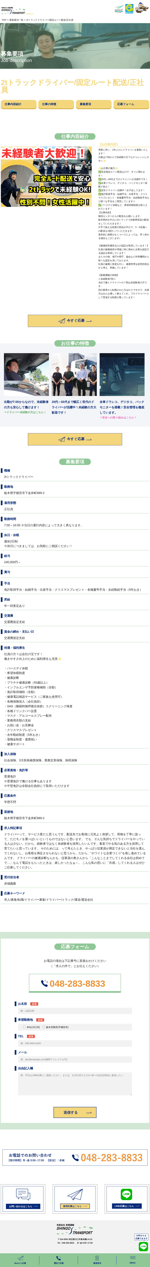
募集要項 (87, 105)
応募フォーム (129, 105)
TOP (4, 20)
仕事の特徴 (52, 105)
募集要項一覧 (16, 20)
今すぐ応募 (75, 323)
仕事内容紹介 (16, 105)
